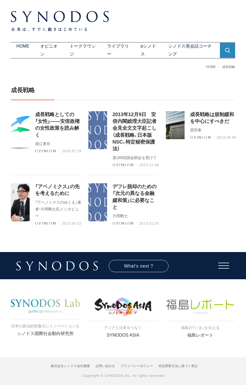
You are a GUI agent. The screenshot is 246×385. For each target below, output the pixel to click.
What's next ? (138, 266)
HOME (22, 46)
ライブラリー (118, 50)
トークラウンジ (83, 50)
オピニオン (49, 50)
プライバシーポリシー (136, 366)
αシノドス (148, 50)
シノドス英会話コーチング (190, 50)
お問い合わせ (105, 366)
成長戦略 (228, 67)
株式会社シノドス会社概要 (70, 366)
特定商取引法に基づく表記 (178, 366)
